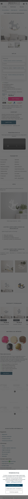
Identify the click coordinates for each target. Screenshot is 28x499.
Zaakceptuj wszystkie (14, 485)
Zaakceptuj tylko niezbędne (14, 488)
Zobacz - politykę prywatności (14, 482)
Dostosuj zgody (14, 492)
